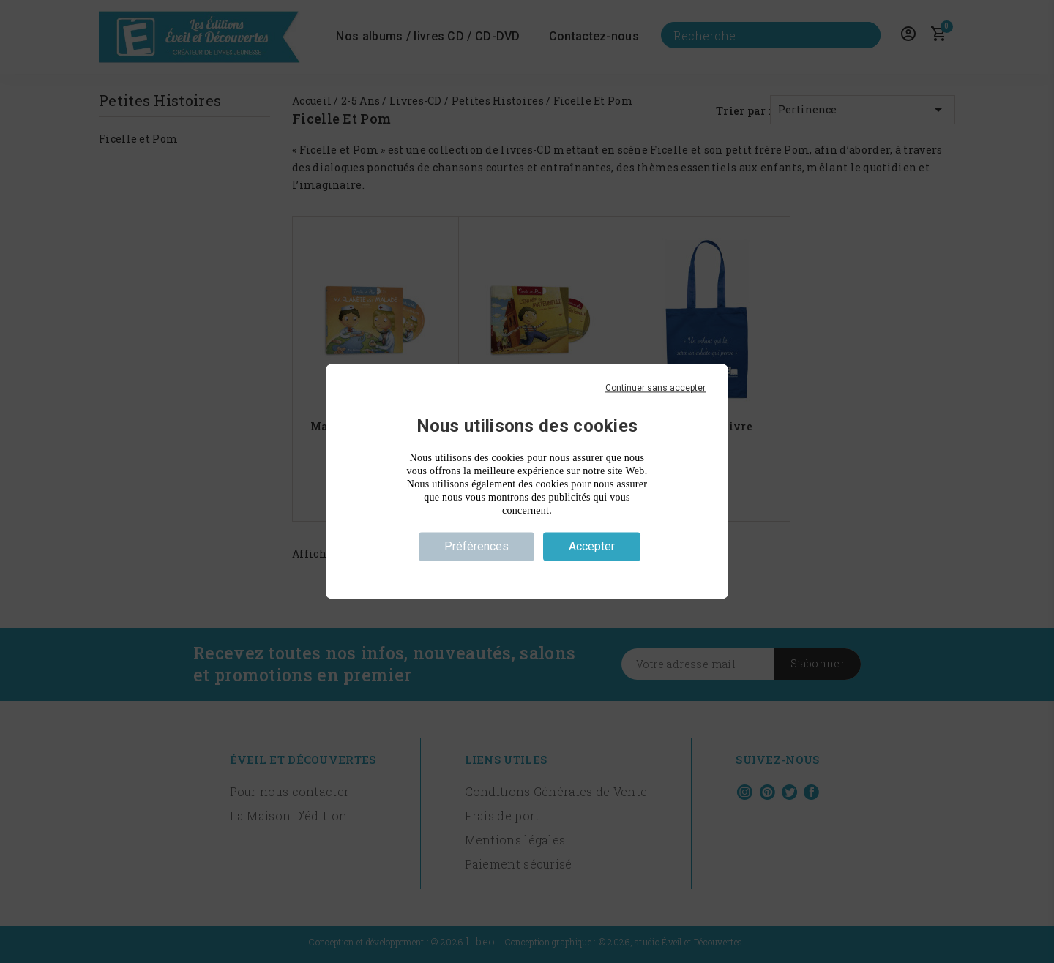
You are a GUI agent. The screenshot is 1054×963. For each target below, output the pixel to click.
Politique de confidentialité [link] (527, 573)
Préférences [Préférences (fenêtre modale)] (476, 546)
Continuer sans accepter (655, 388)
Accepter (592, 546)
